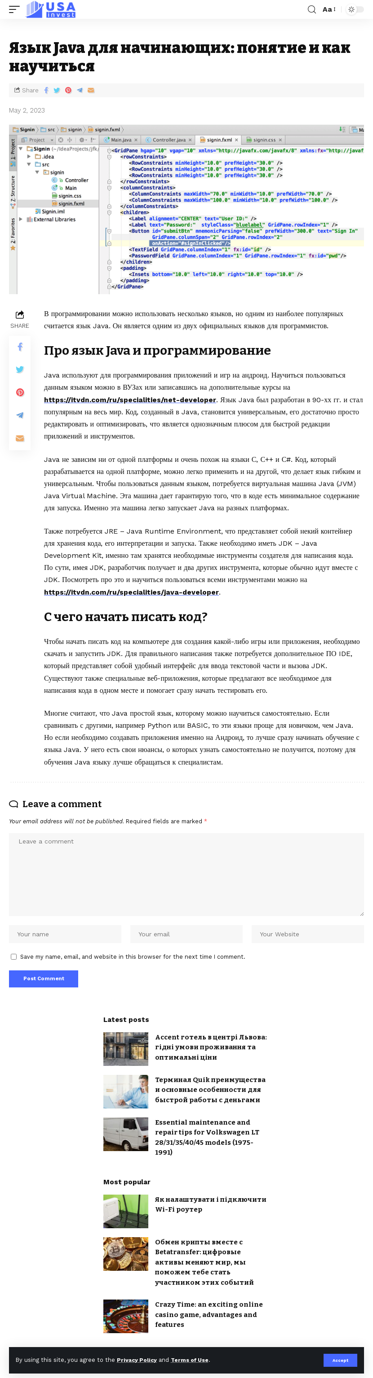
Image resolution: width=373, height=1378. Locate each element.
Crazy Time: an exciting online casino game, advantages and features (209, 1318)
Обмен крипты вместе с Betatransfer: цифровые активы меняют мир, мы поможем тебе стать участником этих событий (204, 1265)
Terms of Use (193, 1359)
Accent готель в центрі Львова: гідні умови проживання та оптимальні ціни (211, 1050)
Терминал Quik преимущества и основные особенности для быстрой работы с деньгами (210, 1093)
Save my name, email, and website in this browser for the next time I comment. (132, 958)
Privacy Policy (138, 1359)
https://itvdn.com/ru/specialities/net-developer (131, 400)
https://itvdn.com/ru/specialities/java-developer (132, 591)
